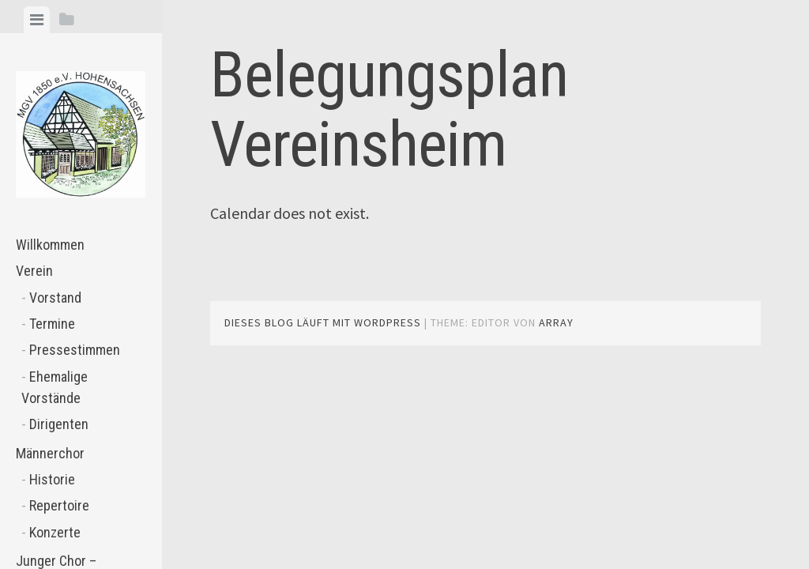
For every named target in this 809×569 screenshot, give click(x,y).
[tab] (37, 19)
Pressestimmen (74, 349)
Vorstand (55, 297)
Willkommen (50, 244)
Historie (52, 479)
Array (556, 322)
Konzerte (55, 532)
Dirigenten (58, 424)
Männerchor (50, 453)
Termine (52, 323)
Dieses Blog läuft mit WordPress (322, 322)
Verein (34, 270)
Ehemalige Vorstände (54, 387)
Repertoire (59, 505)
